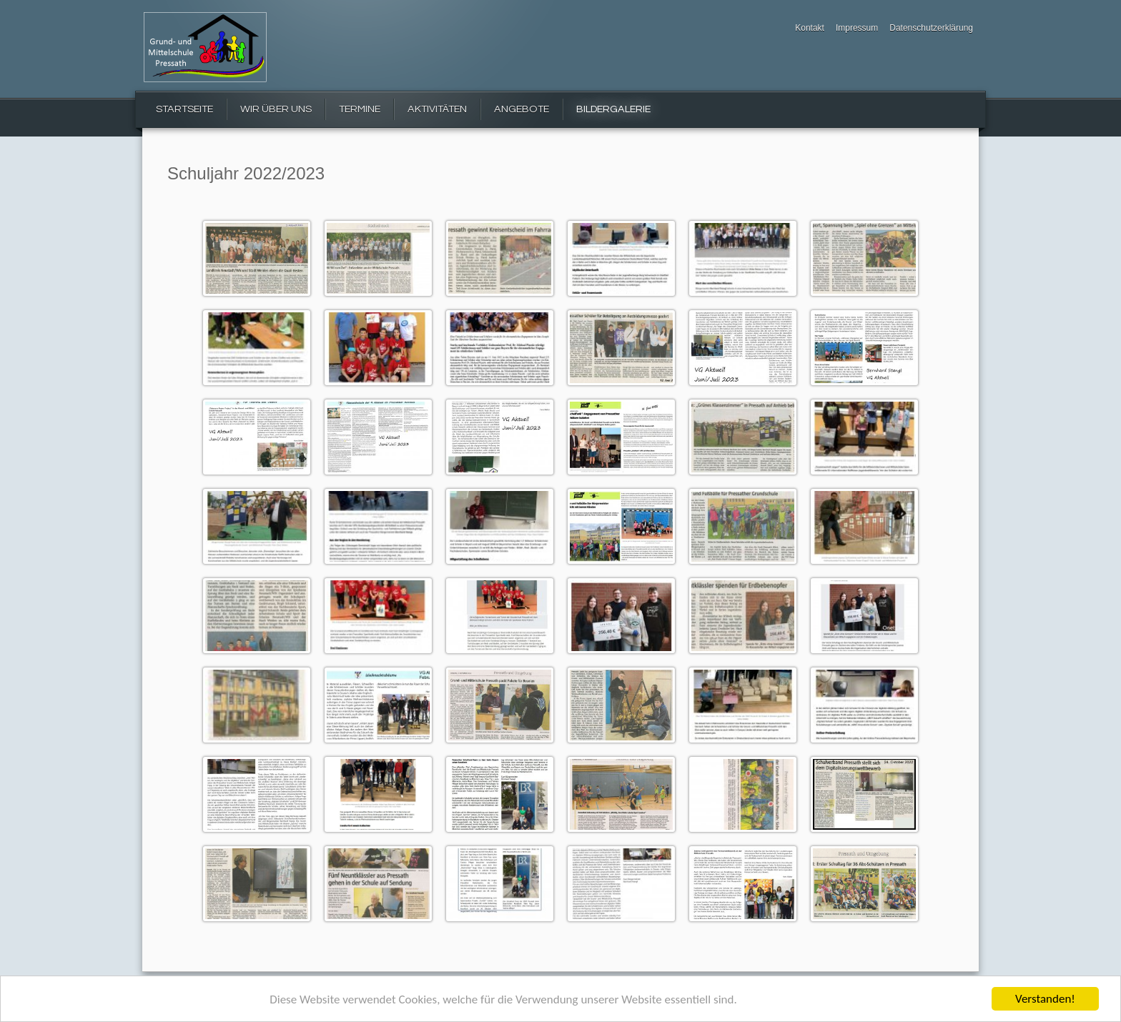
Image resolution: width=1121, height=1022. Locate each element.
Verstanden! (1045, 998)
